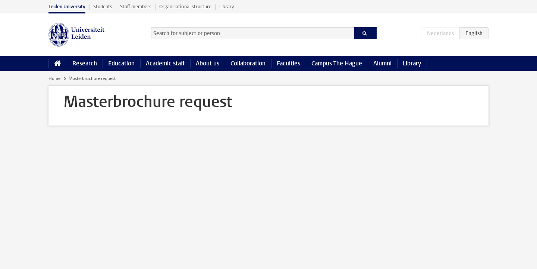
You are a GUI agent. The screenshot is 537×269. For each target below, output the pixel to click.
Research (84, 63)
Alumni (382, 63)
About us (207, 63)
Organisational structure (185, 6)
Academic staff (165, 63)
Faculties (288, 63)
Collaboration (248, 63)
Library (226, 6)
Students (102, 6)
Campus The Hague (336, 63)
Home (54, 78)
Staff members (135, 6)
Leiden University (66, 6)
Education (121, 63)
